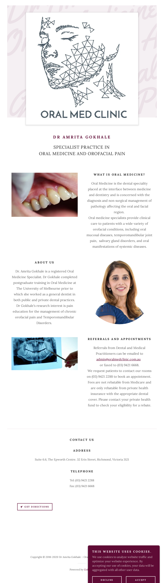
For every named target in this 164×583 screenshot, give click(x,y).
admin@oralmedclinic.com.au (118, 359)
